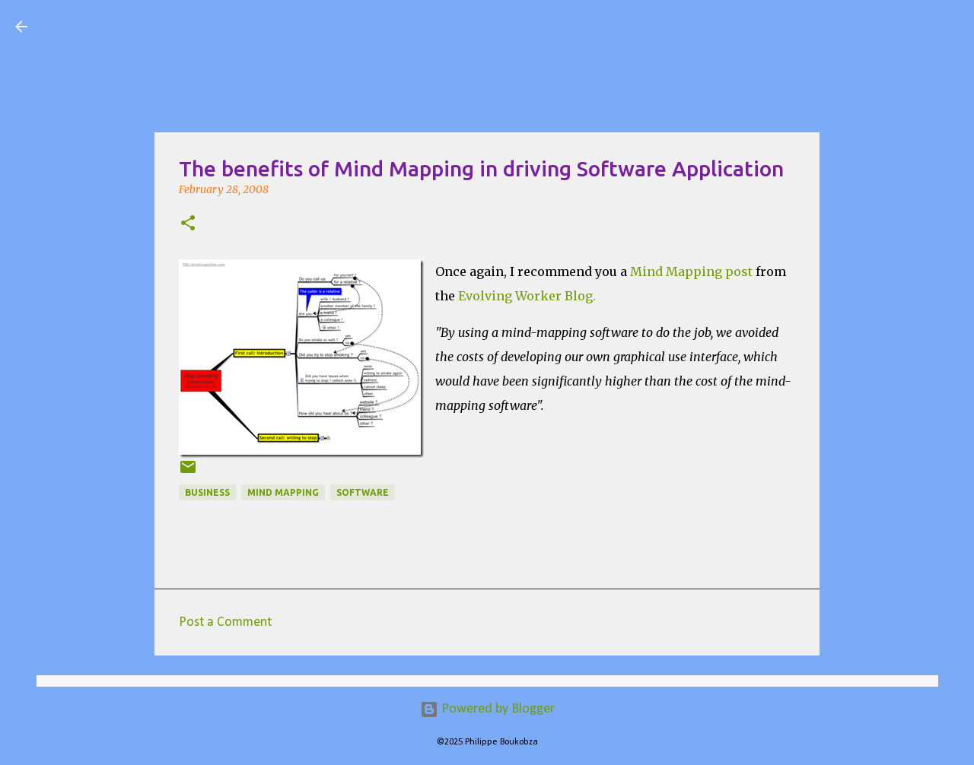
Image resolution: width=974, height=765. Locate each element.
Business (207, 492)
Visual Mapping (129, 26)
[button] (188, 224)
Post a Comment (225, 622)
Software (362, 492)
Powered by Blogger (487, 709)
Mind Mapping (283, 492)
